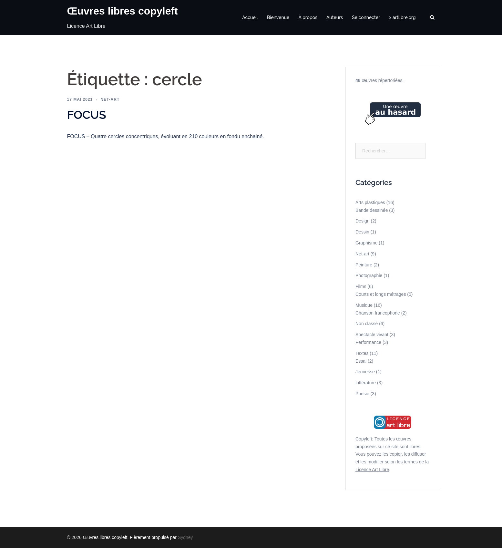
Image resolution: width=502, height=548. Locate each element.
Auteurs (334, 17)
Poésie (362, 393)
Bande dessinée (371, 210)
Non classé (366, 323)
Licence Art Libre (372, 469)
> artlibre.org (402, 17)
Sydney (185, 537)
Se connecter (366, 17)
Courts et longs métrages (380, 294)
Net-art (109, 99)
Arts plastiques (370, 202)
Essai (360, 361)
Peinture (363, 264)
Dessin (362, 231)
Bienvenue (278, 17)
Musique (364, 305)
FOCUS (86, 114)
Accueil (250, 17)
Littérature (365, 382)
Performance (368, 342)
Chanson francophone (377, 312)
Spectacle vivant (371, 334)
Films (360, 286)
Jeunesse (365, 371)
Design (362, 220)
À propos (307, 17)
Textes (361, 353)
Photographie (368, 275)
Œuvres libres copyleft (122, 11)
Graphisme (366, 242)
